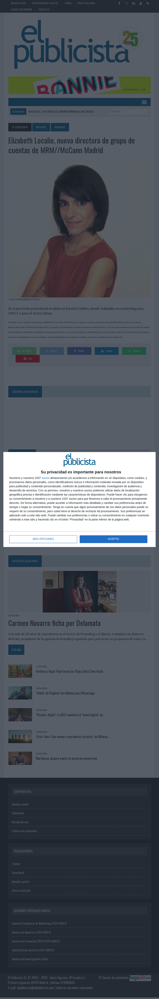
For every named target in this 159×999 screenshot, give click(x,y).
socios (45, 478)
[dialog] (79, 499)
